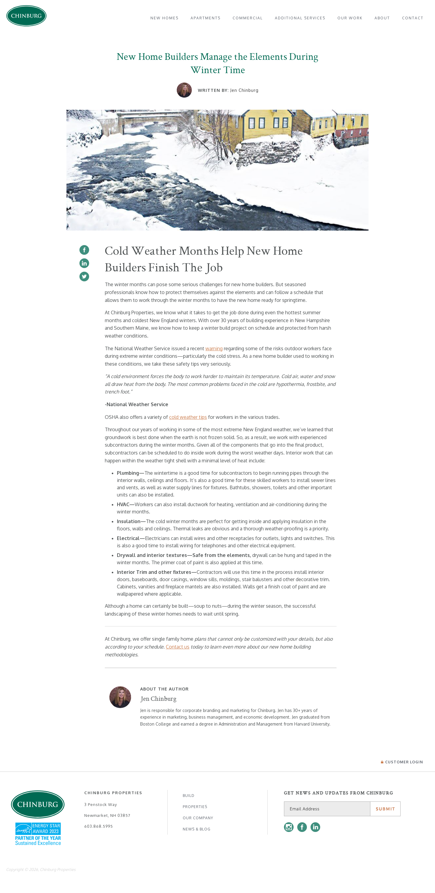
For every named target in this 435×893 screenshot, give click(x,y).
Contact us (177, 647)
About (382, 18)
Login (402, 762)
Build (189, 795)
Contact (413, 18)
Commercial (248, 18)
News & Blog (197, 829)
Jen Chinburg (244, 90)
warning (214, 348)
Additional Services (300, 18)
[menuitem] (164, 18)
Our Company (198, 818)
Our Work (349, 18)
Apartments (206, 18)
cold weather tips (188, 417)
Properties (195, 806)
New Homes (164, 18)
